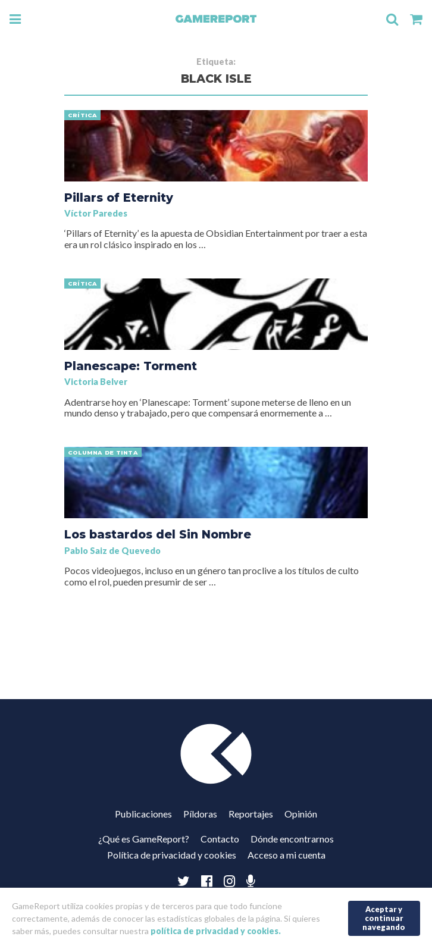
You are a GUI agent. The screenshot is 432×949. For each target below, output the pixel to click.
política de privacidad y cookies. (216, 931)
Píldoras (200, 813)
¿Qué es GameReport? (143, 838)
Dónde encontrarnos (292, 838)
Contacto (220, 838)
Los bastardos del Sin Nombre (157, 534)
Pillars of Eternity (118, 197)
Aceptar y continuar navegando (383, 917)
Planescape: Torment (130, 366)
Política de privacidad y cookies (171, 854)
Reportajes (250, 813)
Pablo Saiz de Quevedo (112, 551)
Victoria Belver (95, 382)
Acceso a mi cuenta (286, 854)
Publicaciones (143, 813)
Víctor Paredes (95, 213)
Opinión (300, 813)
